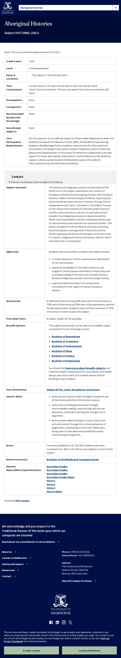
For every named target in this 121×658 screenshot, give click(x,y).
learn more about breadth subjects (85, 368)
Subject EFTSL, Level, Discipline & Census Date (73, 389)
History (51, 480)
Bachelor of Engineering (66, 360)
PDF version (22, 500)
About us (7, 551)
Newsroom (8, 570)
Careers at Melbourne (14, 557)
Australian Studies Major (61, 477)
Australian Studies (57, 466)
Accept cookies (31, 650)
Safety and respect (13, 564)
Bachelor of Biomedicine (66, 336)
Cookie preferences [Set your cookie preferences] (89, 650)
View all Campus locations (77, 580)
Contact (6, 576)
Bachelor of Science (63, 355)
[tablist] (69, 8)
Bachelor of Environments (67, 346)
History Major (54, 491)
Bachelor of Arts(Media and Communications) (73, 459)
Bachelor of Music (62, 351)
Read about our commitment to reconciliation (28, 541)
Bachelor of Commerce (65, 341)
